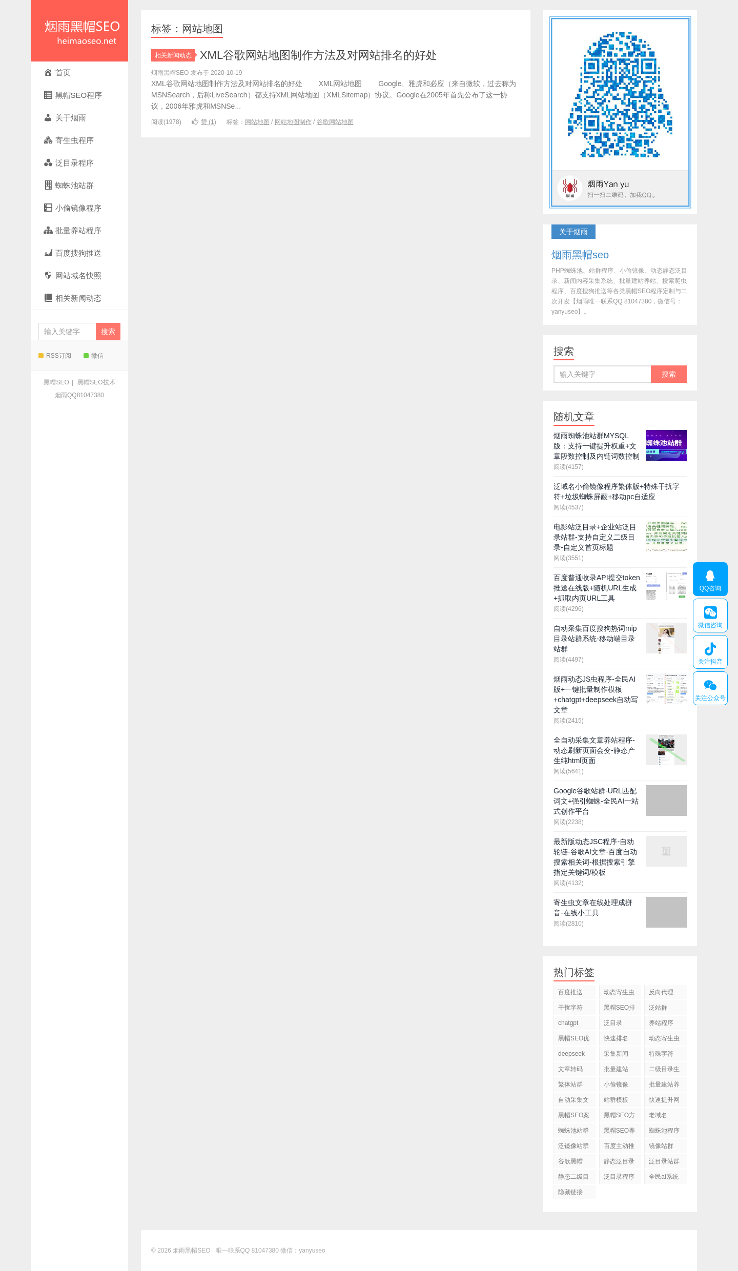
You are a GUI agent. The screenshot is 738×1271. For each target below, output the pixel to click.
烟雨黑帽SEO (79, 30)
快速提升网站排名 (664, 1101)
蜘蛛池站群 (573, 1130)
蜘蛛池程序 (664, 1130)
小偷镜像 (616, 1084)
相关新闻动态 (175, 55)
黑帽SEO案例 (573, 1117)
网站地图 (257, 122)
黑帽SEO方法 (619, 1117)
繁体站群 (570, 1084)
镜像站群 (661, 1146)
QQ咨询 (710, 579)
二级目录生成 (664, 1070)
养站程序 (661, 1023)
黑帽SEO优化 (573, 1040)
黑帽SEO (56, 382)
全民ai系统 (663, 1176)
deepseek (571, 1053)
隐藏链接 (570, 1192)
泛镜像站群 (573, 1146)
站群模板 (616, 1099)
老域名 (658, 1115)
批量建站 (616, 1069)
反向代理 (661, 992)
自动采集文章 (573, 1101)
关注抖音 (710, 652)
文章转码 (570, 1069)
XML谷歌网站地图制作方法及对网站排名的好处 (318, 55)
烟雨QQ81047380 (79, 395)
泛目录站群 (664, 1161)
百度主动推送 (619, 1147)
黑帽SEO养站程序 (619, 1132)
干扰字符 (570, 1007)
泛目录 (613, 1023)
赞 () (204, 122)
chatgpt (568, 1023)
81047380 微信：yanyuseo (288, 1250)
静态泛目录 (619, 1161)
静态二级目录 (573, 1178)
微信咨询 (710, 615)
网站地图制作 (293, 122)
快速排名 (616, 1038)
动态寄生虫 (619, 992)
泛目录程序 (619, 1176)
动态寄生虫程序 (664, 1040)
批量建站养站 (664, 1086)
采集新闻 (616, 1053)
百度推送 (570, 992)
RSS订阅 (54, 355)
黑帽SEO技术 (96, 382)
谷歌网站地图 (335, 122)
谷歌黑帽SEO (570, 1163)
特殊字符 (661, 1053)
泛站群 (658, 1007)
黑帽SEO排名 (619, 1009)
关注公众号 (710, 688)
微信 (94, 355)
